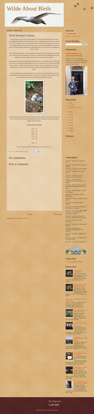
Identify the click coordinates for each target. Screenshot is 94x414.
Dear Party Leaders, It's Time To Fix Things (80, 311)
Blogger (56, 410)
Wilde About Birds (29, 8)
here (50, 147)
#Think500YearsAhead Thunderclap (80, 353)
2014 (32, 129)
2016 (69, 120)
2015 (32, 131)
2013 (69, 128)
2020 (69, 103)
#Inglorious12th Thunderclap (78, 271)
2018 (32, 137)
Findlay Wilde (72, 33)
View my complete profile (73, 36)
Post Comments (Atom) (21, 218)
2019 (32, 139)
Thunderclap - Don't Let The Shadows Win (80, 368)
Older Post (57, 214)
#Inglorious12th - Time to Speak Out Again (80, 285)
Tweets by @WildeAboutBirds (74, 261)
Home (30, 214)
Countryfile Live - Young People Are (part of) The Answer (80, 339)
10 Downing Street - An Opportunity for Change (80, 382)
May (70, 105)
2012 (69, 131)
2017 (69, 117)
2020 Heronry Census (75, 107)
